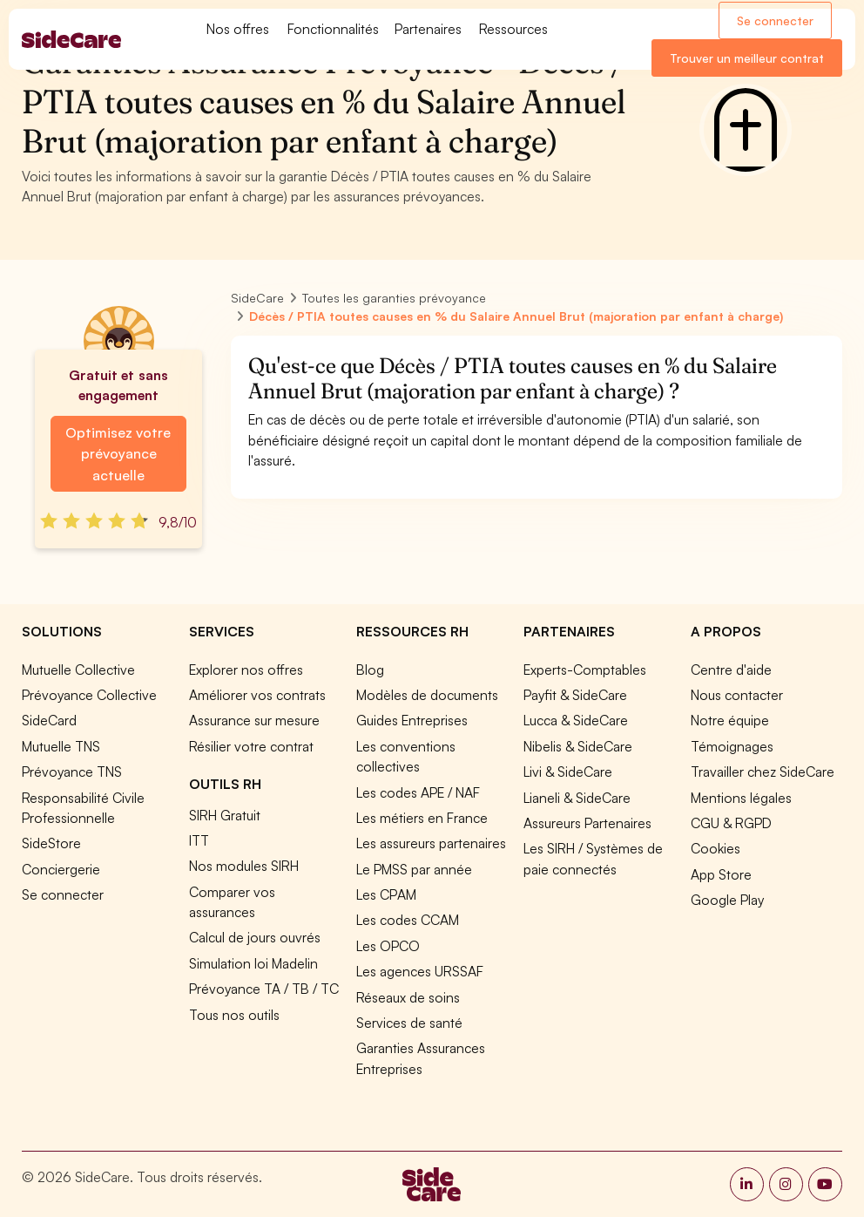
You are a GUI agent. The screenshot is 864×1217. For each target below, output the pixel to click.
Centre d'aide (731, 669)
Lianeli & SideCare (577, 797)
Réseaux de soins (408, 997)
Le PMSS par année (414, 869)
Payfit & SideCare (575, 695)
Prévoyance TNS (72, 771)
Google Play (727, 899)
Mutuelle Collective (78, 669)
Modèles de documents (427, 695)
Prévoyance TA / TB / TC (264, 988)
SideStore (51, 843)
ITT (199, 840)
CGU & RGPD (731, 823)
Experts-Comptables (584, 669)
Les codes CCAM (407, 919)
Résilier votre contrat (251, 746)
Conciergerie (61, 869)
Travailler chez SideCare (762, 771)
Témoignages (732, 746)
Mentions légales (741, 797)
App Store (721, 874)
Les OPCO (388, 946)
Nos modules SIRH (244, 865)
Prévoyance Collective (89, 695)
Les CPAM (386, 894)
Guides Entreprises (412, 720)
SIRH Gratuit (224, 815)
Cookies (715, 848)
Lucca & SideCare (575, 720)
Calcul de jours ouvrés (255, 937)
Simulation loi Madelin (253, 963)
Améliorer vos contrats (257, 695)
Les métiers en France (422, 817)
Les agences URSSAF (419, 971)
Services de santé (409, 1022)
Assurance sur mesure (254, 720)
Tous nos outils (234, 1014)
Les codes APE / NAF (418, 792)
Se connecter (775, 20)
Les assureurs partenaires (431, 843)
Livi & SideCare (567, 771)
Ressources (513, 28)
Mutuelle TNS (61, 746)
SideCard (49, 720)
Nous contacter (737, 695)
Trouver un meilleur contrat (747, 58)
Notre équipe (730, 720)
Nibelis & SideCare (577, 746)
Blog (370, 669)
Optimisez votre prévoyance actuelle (118, 453)
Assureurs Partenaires (587, 823)
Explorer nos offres (246, 669)
